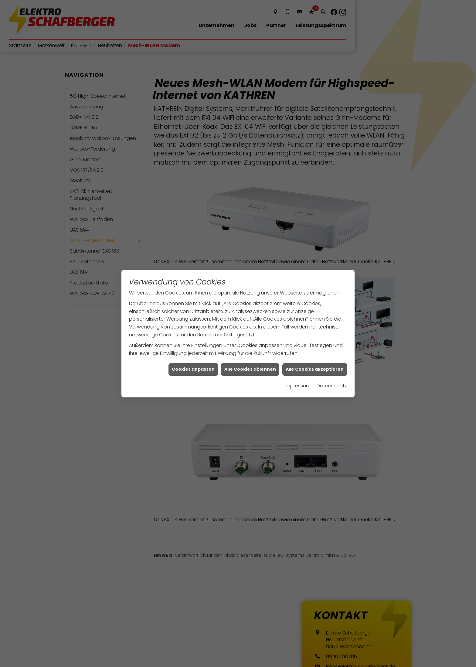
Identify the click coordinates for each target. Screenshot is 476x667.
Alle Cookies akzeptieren (315, 357)
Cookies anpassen (193, 357)
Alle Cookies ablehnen (250, 357)
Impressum (298, 373)
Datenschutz (332, 373)
